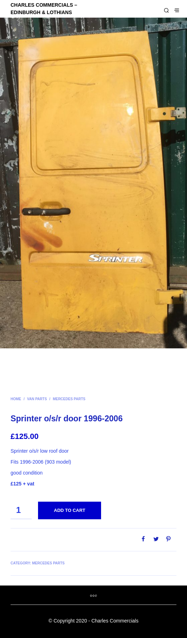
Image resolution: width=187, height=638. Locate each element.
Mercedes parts (69, 399)
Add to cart (69, 510)
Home (16, 399)
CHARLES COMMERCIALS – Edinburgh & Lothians (44, 8)
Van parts (37, 399)
